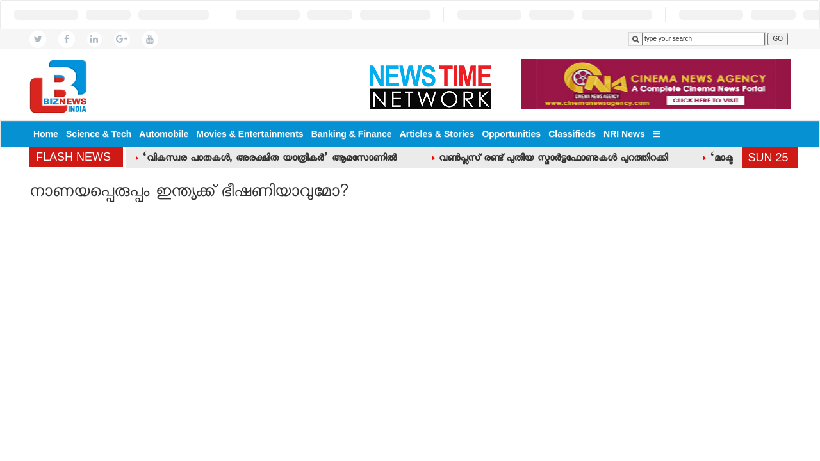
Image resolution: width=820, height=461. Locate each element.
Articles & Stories (437, 134)
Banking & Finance (351, 134)
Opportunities (511, 134)
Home (45, 134)
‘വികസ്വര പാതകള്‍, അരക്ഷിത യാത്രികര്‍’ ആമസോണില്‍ (269, 159)
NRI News (624, 134)
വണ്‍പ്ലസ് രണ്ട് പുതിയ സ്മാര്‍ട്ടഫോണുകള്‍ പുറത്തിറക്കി (553, 159)
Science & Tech (98, 134)
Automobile (163, 134)
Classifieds (572, 134)
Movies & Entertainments (249, 134)
